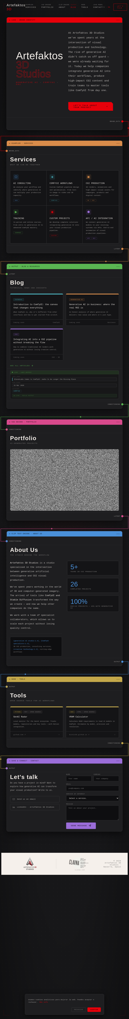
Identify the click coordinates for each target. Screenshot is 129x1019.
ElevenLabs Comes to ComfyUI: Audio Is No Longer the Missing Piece (45, 389)
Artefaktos (16, 7)
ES (104, 7)
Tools (84, 7)
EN (109, 7)
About (62, 7)
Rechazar (78, 1009)
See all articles (21, 375)
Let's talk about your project (91, 106)
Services (30, 7)
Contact (98, 7)
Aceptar (94, 1009)
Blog (73, 7)
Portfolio (47, 7)
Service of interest (65, 809)
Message (59, 820)
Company (91, 788)
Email (58, 799)
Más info (43, 1002)
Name (58, 788)
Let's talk (120, 7)
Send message (70, 842)
